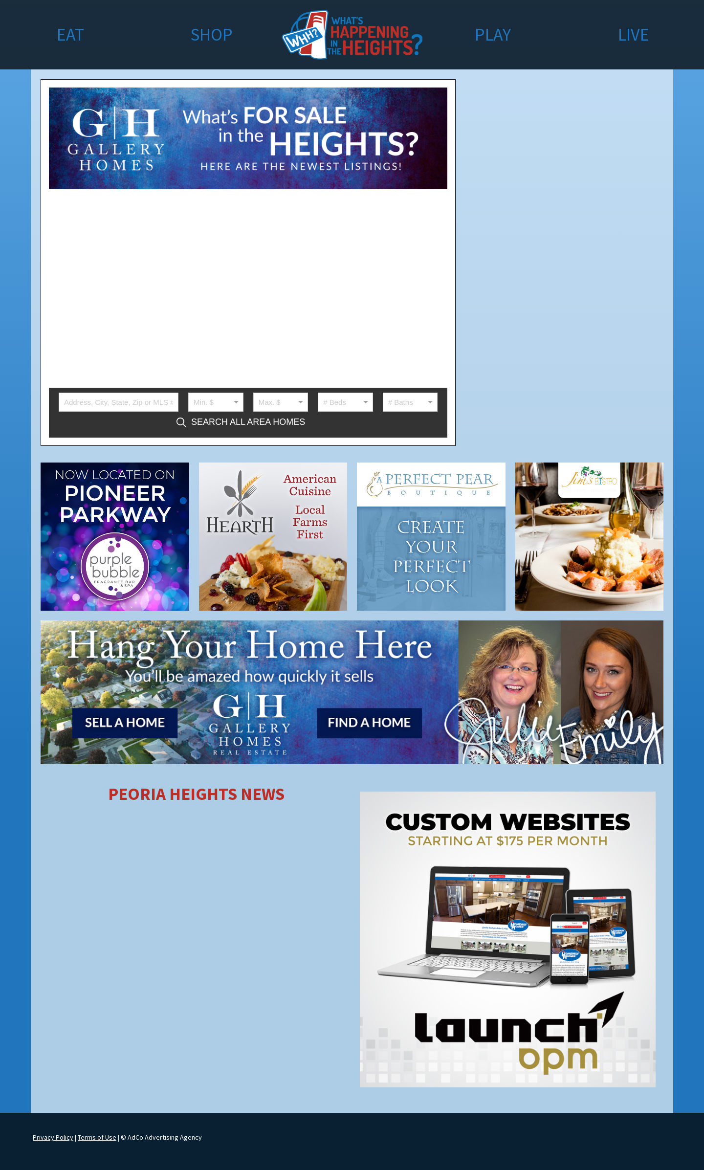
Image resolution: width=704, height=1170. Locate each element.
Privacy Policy (53, 1137)
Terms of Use (97, 1137)
